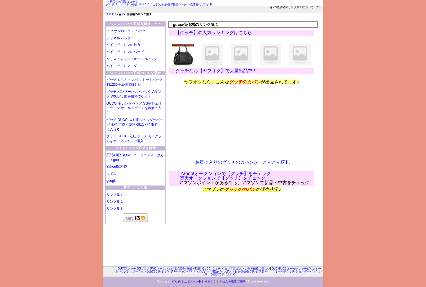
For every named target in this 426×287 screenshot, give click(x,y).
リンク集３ (114, 209)
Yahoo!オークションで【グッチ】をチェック (225, 173)
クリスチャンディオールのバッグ (131, 59)
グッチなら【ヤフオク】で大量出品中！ (216, 70)
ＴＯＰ (110, 14)
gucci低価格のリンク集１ (199, 4)
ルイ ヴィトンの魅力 (123, 45)
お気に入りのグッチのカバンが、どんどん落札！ (244, 162)
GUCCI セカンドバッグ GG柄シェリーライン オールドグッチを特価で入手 (134, 108)
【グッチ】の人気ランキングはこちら (213, 32)
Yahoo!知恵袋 (116, 167)
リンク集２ (114, 202)
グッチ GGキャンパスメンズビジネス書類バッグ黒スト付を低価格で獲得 (211, 271)
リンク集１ (114, 195)
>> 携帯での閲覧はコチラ (122, 1)
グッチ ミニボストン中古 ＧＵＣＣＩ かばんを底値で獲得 (142, 4)
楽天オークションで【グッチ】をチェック (223, 178)
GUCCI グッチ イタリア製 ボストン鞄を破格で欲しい (236, 268)
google (111, 181)
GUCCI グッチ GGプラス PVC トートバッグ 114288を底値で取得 (159, 268)
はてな (111, 174)
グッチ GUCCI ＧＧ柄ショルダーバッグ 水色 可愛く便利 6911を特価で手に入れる (134, 124)
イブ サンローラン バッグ (126, 31)
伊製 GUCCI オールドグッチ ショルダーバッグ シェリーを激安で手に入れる (262, 273)
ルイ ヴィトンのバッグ (125, 52)
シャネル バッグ (118, 38)
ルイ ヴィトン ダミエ (125, 66)
